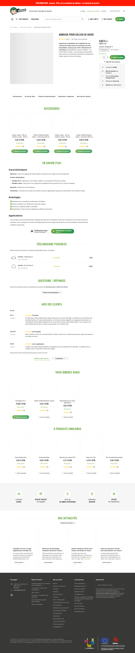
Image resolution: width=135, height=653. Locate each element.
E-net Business (28, 642)
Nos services (78, 603)
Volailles (56, 591)
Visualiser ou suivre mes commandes (39, 589)
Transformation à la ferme (61, 602)
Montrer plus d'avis (41, 358)
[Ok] (123, 585)
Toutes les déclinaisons (46, 96)
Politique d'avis (79, 591)
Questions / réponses (66, 96)
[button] (22, 19)
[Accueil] (12, 19)
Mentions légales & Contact (43, 639)
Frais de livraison (79, 589)
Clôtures (56, 597)
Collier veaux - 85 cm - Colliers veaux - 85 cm (19, 136)
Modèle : (106, 46)
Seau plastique (44, 457)
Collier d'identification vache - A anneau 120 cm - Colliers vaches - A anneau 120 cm (41, 136)
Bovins (55, 583)
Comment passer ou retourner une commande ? (41, 584)
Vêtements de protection (61, 608)
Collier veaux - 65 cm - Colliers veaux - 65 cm (62, 136)
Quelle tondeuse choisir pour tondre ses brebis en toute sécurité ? (81, 550)
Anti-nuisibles (57, 605)
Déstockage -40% (58, 618)
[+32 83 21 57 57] (115, 11)
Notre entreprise (79, 583)
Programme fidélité (93, 11)
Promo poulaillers (58, 624)
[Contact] (104, 11)
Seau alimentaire (21, 457)
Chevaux (55, 589)
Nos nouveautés (79, 609)
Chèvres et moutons (59, 586)
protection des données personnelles (106, 593)
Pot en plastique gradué (114, 457)
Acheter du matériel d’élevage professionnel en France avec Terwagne (84, 598)
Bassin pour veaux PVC (67, 457)
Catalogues (56, 616)
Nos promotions (79, 606)
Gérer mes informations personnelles (39, 600)
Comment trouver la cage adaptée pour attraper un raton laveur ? (22, 550)
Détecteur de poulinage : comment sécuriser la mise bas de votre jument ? (52, 550)
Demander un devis (61, 231)
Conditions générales (58, 639)
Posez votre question (80, 39)
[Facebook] (11, 595)
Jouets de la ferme (59, 621)
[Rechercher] (82, 19)
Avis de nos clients (84, 96)
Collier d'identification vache (44, 401)
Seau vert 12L (91, 457)
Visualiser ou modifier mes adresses (40, 596)
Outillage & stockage (26, 27)
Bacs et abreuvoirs (59, 599)
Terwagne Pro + (20, 401)
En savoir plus (30, 96)
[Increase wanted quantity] (107, 57)
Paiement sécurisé (80, 586)
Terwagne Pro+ (79, 594)
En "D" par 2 (115, 49)
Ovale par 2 (104, 49)
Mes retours (35, 592)
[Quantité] (104, 57)
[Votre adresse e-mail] (110, 585)
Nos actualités (67, 518)
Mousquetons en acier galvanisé (67, 402)
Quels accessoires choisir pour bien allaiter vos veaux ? (111, 549)
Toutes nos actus (66, 523)
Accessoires (17, 96)
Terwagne (14, 27)
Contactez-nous (38, 231)
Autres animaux (58, 594)
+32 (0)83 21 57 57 (19, 590)
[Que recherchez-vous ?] (64, 19)
